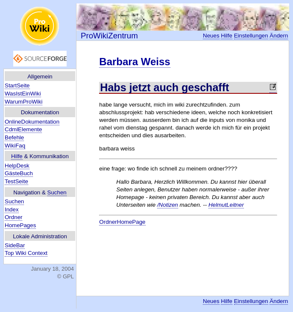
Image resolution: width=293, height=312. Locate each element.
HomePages (20, 225)
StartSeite (17, 85)
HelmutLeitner (226, 205)
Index (12, 209)
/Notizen (167, 205)
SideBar (15, 245)
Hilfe (17, 156)
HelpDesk (17, 165)
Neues (211, 35)
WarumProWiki (23, 101)
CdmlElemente (23, 129)
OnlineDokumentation (32, 121)
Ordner (13, 217)
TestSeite (16, 181)
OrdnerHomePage (122, 222)
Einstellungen (251, 35)
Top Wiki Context (26, 253)
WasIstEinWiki (23, 93)
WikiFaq (15, 145)
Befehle (14, 137)
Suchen (57, 192)
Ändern (279, 35)
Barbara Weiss (134, 61)
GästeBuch (19, 173)
